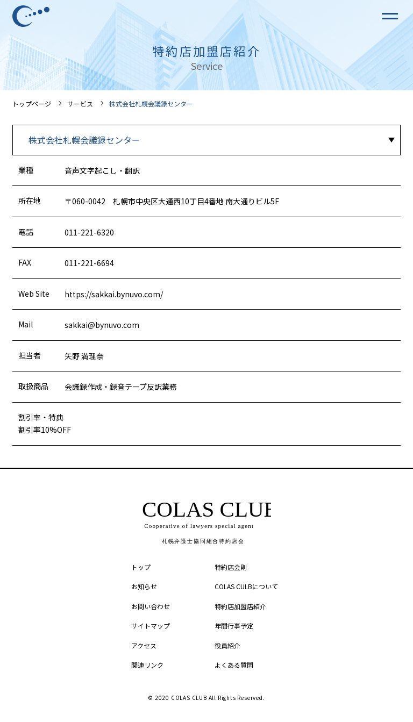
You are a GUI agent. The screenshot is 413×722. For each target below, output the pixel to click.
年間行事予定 (234, 625)
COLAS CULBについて (246, 586)
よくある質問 (234, 664)
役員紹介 (227, 645)
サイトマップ (150, 625)
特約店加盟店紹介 (240, 606)
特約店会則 (231, 566)
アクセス (143, 645)
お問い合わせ (150, 606)
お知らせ (144, 586)
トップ (141, 566)
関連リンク (147, 664)
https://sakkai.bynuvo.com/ (114, 294)
